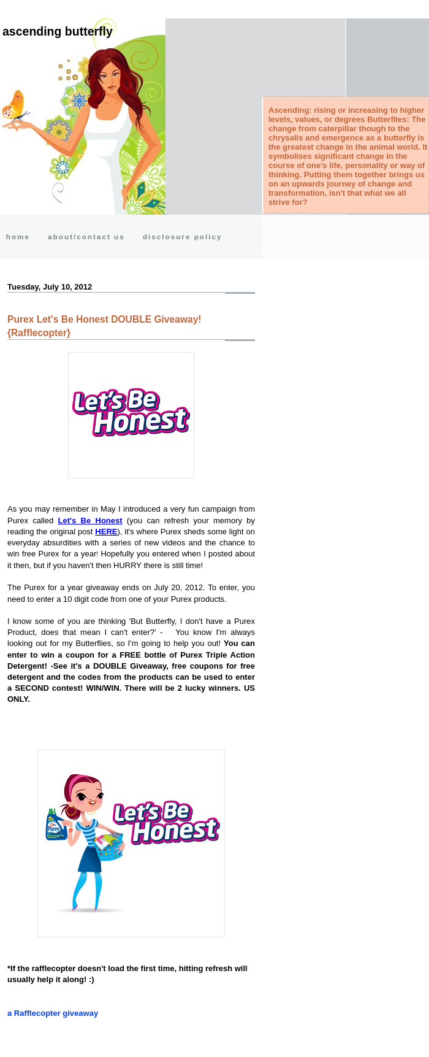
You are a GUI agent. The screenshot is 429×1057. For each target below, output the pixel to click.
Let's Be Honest (90, 520)
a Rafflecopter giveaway (52, 1013)
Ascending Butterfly (57, 31)
